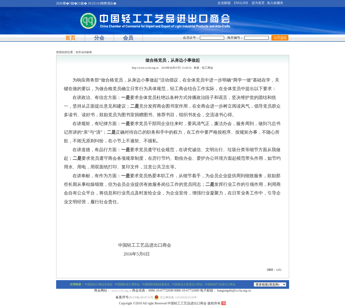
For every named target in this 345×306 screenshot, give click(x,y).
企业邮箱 (224, 3)
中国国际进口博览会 (127, 284)
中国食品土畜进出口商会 (187, 284)
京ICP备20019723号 (141, 297)
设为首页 (258, 3)
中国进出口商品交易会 (99, 284)
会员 (128, 38)
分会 (99, 38)
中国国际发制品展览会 (156, 284)
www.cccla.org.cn (121, 290)
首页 (70, 38)
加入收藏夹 (275, 3)
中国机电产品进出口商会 (220, 284)
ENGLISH (241, 3)
